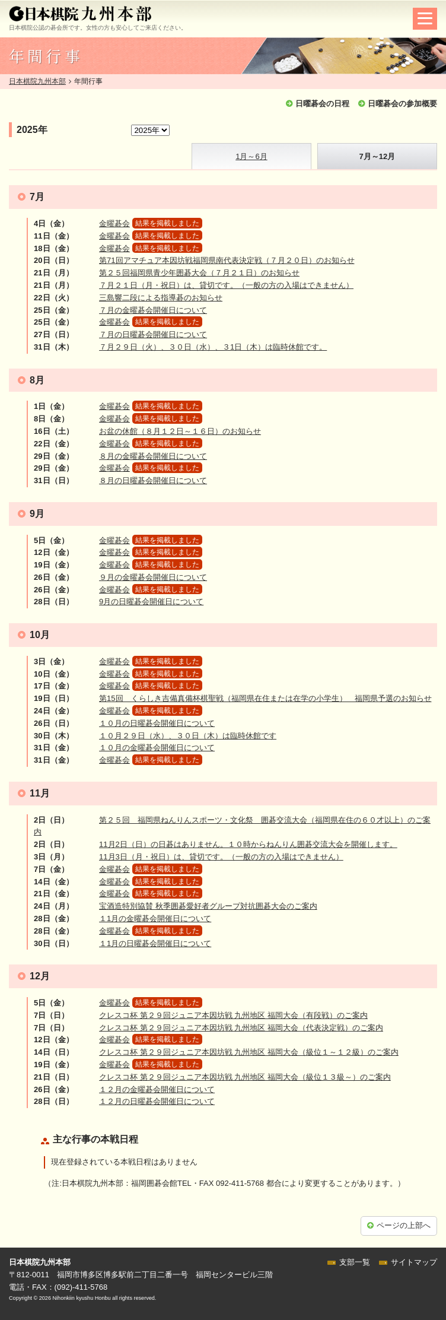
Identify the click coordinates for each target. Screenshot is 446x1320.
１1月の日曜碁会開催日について (155, 943)
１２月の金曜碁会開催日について (157, 1089)
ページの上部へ (404, 1225)
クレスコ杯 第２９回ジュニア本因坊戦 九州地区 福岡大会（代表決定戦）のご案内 (241, 1027)
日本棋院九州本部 (37, 81)
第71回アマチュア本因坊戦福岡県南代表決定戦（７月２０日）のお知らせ (226, 260)
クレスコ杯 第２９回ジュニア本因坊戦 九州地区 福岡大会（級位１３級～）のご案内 (245, 1076)
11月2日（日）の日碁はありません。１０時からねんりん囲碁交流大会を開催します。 (248, 844)
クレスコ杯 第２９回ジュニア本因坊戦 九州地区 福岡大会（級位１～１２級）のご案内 (249, 1052)
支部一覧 (354, 1262)
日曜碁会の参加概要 (402, 103)
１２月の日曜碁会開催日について (157, 1101)
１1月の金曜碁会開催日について (155, 918)
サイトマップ (414, 1262)
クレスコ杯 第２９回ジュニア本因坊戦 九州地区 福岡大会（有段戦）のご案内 (233, 1015)
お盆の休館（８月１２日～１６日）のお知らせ (180, 431)
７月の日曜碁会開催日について (153, 334)
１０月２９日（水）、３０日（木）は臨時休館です (187, 735)
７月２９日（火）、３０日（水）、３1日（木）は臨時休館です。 (213, 346)
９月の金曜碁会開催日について (153, 577)
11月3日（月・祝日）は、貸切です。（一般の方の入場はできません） (221, 856)
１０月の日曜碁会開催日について (157, 723)
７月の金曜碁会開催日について (153, 310)
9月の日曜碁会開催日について (151, 601)
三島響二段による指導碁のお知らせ (160, 297)
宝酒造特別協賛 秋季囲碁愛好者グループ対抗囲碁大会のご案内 (208, 906)
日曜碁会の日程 (322, 103)
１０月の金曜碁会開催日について (157, 747)
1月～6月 (251, 156)
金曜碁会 (114, 223)
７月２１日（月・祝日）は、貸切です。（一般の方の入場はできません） (226, 285)
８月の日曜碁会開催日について (153, 480)
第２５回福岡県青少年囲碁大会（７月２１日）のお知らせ (199, 272)
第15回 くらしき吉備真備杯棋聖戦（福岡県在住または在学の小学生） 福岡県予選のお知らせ (265, 698)
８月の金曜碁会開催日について (153, 456)
